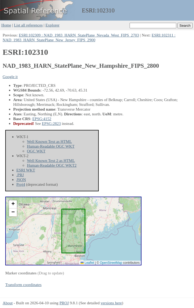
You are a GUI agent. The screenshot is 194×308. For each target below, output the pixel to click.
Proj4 (20, 184)
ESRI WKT (25, 170)
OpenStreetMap (111, 263)
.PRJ (20, 175)
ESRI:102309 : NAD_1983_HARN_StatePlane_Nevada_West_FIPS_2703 (79, 35)
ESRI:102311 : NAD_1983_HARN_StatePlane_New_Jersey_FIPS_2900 (89, 37)
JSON (21, 179)
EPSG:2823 (51, 123)
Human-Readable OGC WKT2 (52, 165)
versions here (111, 303)
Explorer (52, 25)
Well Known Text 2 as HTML (51, 160)
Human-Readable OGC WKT (50, 146)
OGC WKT (36, 151)
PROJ (64, 303)
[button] (13, 204)
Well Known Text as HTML (49, 141)
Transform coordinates (23, 284)
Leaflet (87, 263)
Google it (10, 76)
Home (6, 25)
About (8, 303)
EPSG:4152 (41, 118)
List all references (28, 25)
